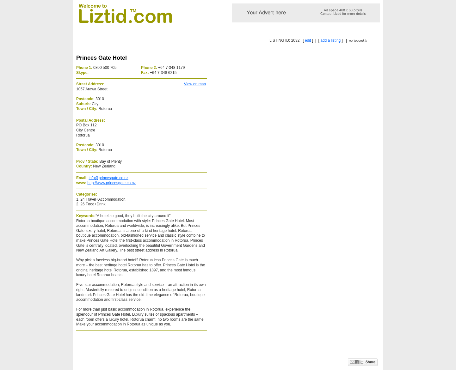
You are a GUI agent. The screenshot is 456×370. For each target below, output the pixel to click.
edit (308, 40)
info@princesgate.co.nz (108, 178)
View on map (195, 84)
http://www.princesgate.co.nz (111, 183)
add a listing (330, 40)
